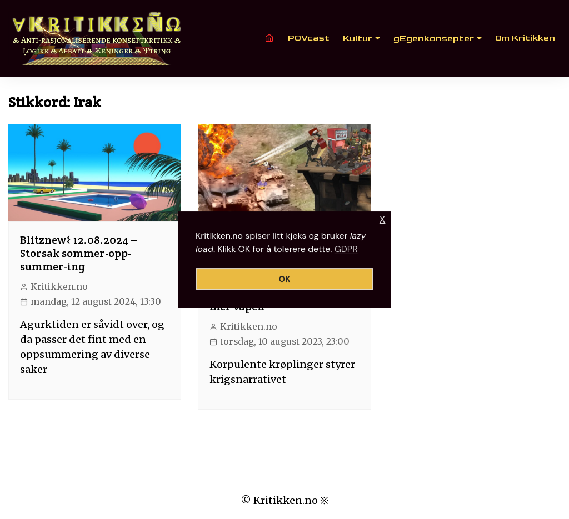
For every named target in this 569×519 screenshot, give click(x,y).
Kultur (357, 38)
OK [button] (285, 279)
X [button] (383, 219)
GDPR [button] (346, 249)
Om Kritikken (525, 38)
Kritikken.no (59, 286)
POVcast (309, 38)
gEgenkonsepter (433, 38)
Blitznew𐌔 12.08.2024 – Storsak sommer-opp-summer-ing (78, 253)
